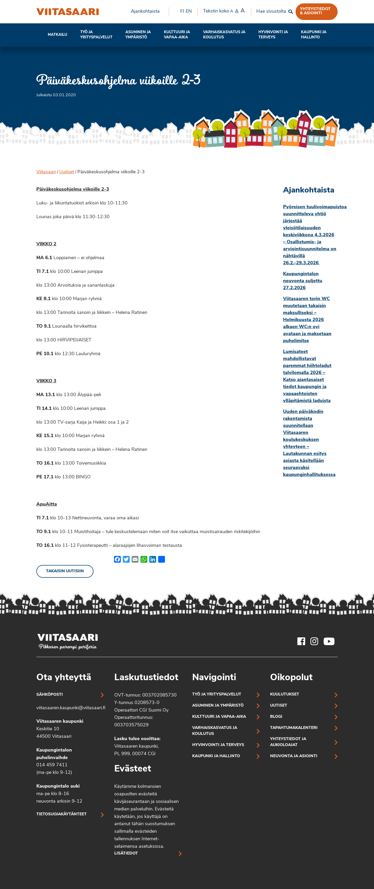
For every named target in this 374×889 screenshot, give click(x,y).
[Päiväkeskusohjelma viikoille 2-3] (67, 11)
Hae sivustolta (271, 11)
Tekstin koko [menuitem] (224, 11)
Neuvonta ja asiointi (293, 756)
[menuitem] (147, 11)
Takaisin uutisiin (65, 571)
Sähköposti (49, 695)
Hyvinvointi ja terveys (218, 745)
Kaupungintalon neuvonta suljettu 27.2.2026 (302, 281)
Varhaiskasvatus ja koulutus (224, 34)
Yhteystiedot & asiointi (315, 11)
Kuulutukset (284, 695)
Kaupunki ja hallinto (313, 34)
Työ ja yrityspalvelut (96, 34)
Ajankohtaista (145, 11)
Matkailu (57, 35)
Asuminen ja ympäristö (138, 34)
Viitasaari (46, 172)
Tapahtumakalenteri (294, 728)
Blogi (276, 717)
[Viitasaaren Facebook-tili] (301, 641)
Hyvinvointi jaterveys (273, 34)
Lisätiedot (126, 854)
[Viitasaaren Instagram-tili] (314, 641)
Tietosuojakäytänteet (61, 814)
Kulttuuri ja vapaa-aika (177, 34)
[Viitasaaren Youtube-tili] (329, 641)
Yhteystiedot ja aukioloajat (288, 742)
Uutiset (66, 172)
